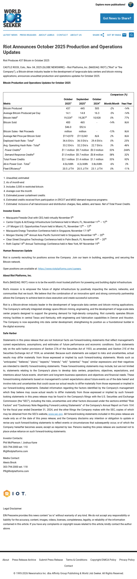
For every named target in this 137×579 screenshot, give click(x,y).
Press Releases (28, 35)
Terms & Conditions (76, 559)
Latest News (10, 35)
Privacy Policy (127, 559)
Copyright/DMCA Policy (103, 559)
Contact (62, 35)
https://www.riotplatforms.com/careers (59, 268)
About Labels (46, 35)
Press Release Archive (24, 559)
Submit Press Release (51, 559)
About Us (76, 35)
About (5, 559)
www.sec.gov (55, 414)
